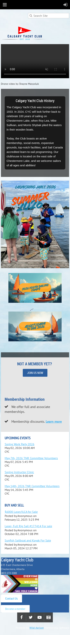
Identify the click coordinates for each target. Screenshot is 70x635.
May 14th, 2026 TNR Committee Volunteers (32, 486)
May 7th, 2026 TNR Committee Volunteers (31, 458)
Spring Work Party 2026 (19, 444)
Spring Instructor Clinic (19, 472)
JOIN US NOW (35, 373)
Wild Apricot (36, 627)
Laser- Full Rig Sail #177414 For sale (28, 526)
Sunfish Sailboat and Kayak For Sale (28, 540)
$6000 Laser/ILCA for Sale (21, 512)
